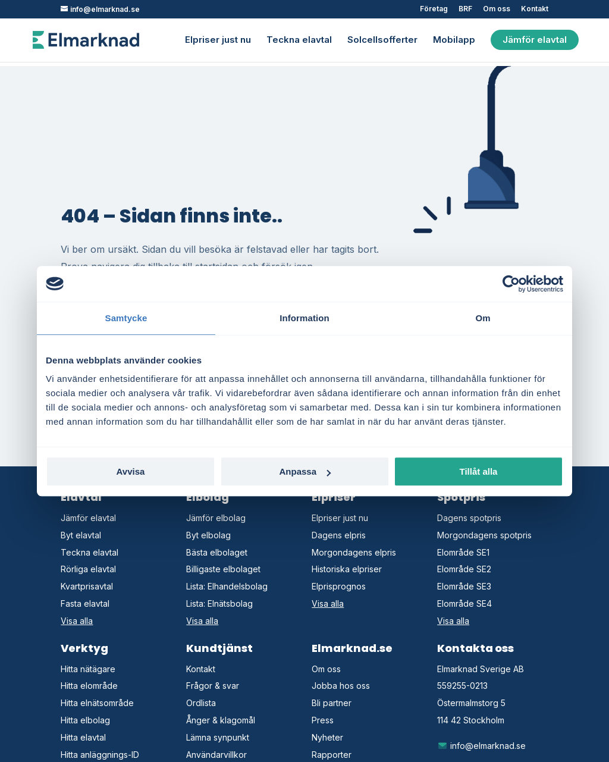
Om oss (496, 9)
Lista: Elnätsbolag (219, 603)
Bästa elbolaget (216, 552)
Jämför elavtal (535, 39)
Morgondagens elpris (354, 552)
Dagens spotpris (469, 518)
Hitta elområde (89, 686)
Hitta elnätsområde (97, 703)
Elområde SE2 (464, 569)
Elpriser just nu (218, 40)
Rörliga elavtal (88, 569)
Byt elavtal (81, 535)
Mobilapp (454, 40)
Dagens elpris (339, 535)
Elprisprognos (339, 586)
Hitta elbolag (85, 720)
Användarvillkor (216, 755)
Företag (434, 9)
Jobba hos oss (341, 686)
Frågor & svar (212, 686)
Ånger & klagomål (220, 720)
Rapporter (331, 755)
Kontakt (534, 9)
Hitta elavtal (83, 737)
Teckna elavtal (299, 40)
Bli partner (331, 703)
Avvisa (131, 471)
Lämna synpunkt (217, 737)
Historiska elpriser (347, 569)
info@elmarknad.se (481, 746)
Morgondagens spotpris (484, 535)
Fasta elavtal (85, 603)
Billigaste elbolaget (223, 569)
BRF (465, 9)
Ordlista (201, 703)
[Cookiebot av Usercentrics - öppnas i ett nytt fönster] (511, 284)
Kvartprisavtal (87, 586)
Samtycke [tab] (126, 318)
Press (323, 720)
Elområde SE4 (464, 603)
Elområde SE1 (463, 552)
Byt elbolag (208, 535)
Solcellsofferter (382, 40)
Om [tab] (482, 318)
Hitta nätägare (88, 669)
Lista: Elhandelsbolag (227, 586)
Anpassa (305, 471)
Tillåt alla (479, 471)
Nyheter (327, 737)
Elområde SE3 (464, 586)
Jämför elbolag (216, 518)
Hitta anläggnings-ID (100, 755)
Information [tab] (304, 318)
